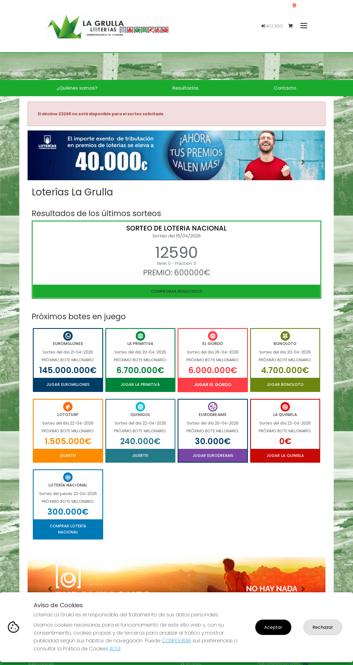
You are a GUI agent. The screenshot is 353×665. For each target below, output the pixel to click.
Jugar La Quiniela (285, 455)
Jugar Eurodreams (212, 455)
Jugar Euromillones (67, 384)
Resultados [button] (185, 88)
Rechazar (322, 627)
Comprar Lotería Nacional (68, 529)
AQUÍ (115, 648)
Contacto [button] (285, 88)
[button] (50, 162)
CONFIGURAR (176, 640)
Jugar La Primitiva (140, 384)
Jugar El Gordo (212, 385)
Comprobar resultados (176, 291)
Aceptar (273, 627)
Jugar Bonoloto (285, 384)
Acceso (272, 26)
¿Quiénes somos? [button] (77, 88)
